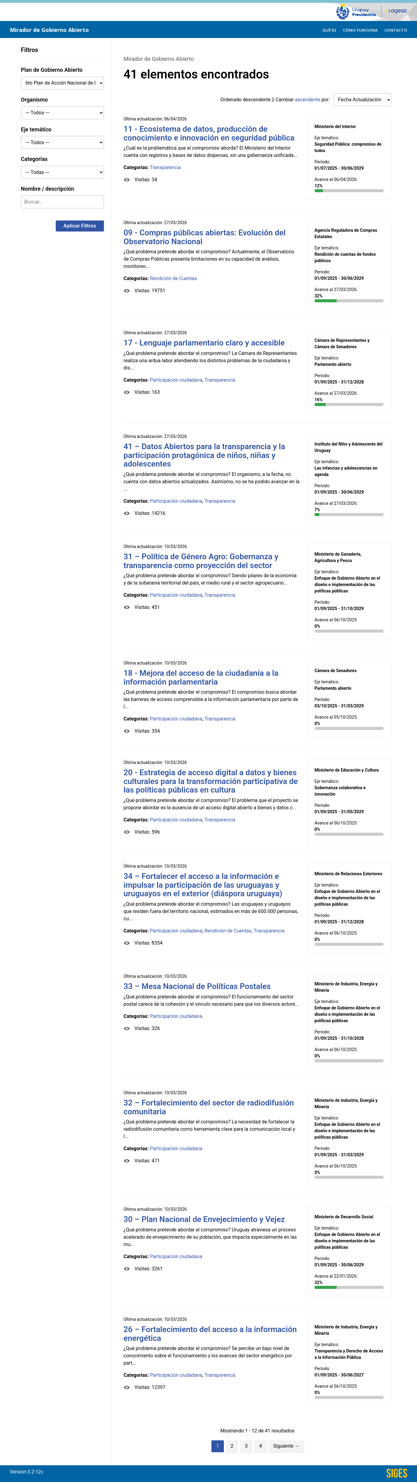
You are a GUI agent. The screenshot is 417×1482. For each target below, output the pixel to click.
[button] (80, 225)
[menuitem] (329, 29)
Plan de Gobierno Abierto (52, 70)
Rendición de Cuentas (173, 278)
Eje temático (36, 129)
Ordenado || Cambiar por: (276, 99)
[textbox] (62, 202)
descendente (257, 99)
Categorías (34, 159)
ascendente (307, 99)
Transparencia (165, 167)
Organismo (34, 99)
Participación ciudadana (176, 380)
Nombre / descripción (47, 189)
